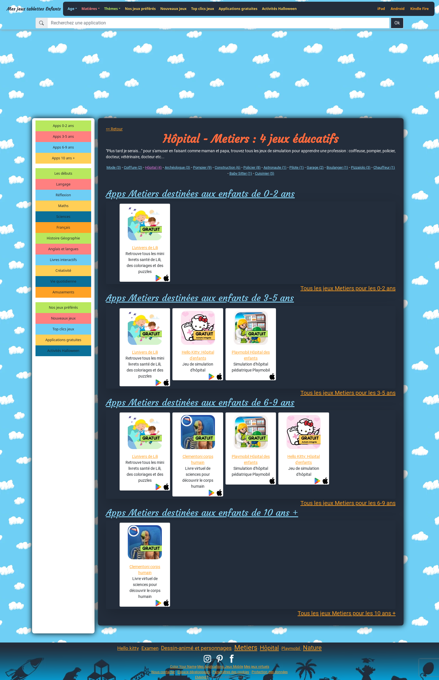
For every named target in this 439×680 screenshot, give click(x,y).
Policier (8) (252, 167)
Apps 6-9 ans (63, 147)
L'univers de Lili (145, 247)
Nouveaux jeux (173, 8)
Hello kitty (128, 648)
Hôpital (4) (153, 167)
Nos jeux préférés (140, 8)
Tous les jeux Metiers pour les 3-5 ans (348, 392)
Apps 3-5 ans (63, 136)
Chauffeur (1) (384, 167)
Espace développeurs (193, 672)
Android (398, 8)
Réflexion (63, 195)
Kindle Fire (419, 8)
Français (63, 227)
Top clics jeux (202, 8)
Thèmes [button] (111, 8)
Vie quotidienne (63, 281)
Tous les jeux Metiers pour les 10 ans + (347, 613)
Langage (63, 184)
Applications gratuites (238, 8)
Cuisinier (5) (264, 173)
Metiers (245, 648)
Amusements (63, 292)
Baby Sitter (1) (240, 173)
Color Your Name (183, 666)
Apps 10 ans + (63, 158)
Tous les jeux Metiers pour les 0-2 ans (348, 288)
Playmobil (291, 648)
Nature (312, 647)
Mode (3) (113, 167)
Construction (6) (228, 167)
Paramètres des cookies (230, 672)
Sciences (63, 216)
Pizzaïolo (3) (361, 167)
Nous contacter (163, 672)
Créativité (63, 270)
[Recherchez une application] (218, 23)
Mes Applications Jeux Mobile (220, 666)
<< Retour (114, 129)
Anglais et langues (63, 249)
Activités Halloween (279, 8)
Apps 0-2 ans (63, 125)
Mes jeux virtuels (256, 666)
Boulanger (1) (337, 167)
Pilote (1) (296, 167)
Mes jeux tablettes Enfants (34, 9)
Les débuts (63, 173)
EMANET (202, 677)
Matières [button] (89, 8)
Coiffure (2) (133, 167)
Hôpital (269, 647)
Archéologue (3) (177, 167)
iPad (381, 8)
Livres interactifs (63, 259)
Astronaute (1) (275, 167)
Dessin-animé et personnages (196, 648)
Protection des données (270, 672)
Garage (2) (315, 167)
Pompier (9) (202, 167)
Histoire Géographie (63, 238)
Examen (149, 648)
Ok (397, 23)
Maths (63, 205)
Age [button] (71, 8)
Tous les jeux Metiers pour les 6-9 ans (348, 503)
